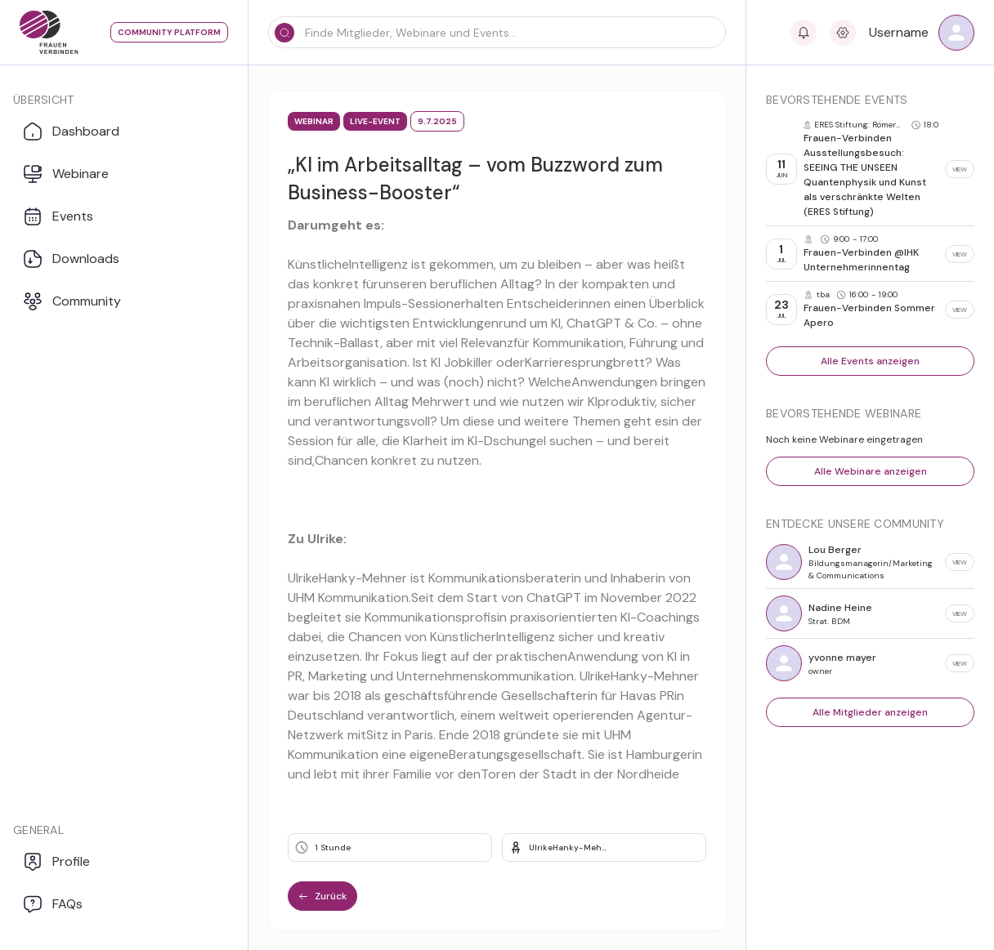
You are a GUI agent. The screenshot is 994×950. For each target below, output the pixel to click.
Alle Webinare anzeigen (870, 471)
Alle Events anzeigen (870, 361)
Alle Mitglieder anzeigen (870, 712)
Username (899, 32)
